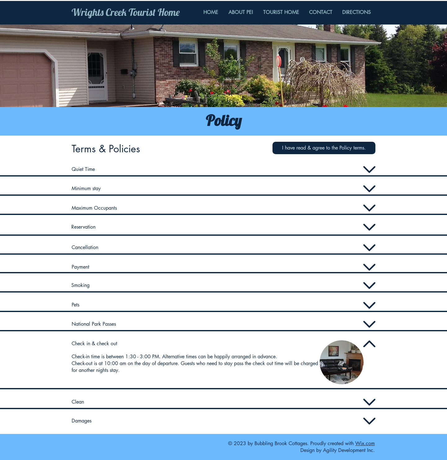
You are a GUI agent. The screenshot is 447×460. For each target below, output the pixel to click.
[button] (323, 148)
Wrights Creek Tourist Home (126, 12)
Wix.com (365, 443)
